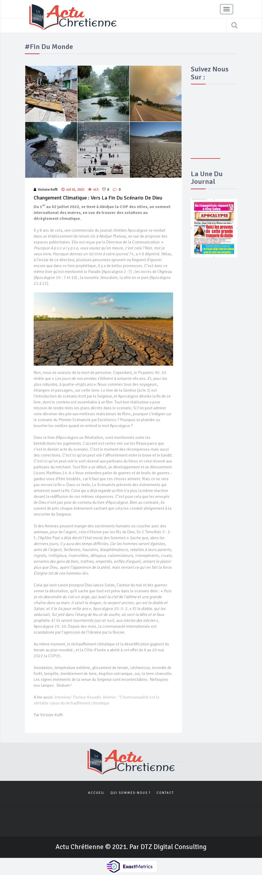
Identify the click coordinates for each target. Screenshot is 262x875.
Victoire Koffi (46, 189)
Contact (165, 793)
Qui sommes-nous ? (130, 793)
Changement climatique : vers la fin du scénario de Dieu (98, 197)
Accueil (96, 793)
